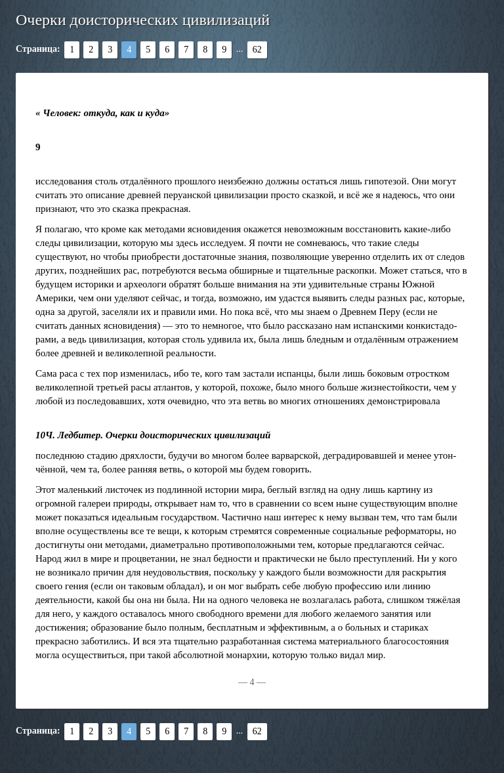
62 (257, 49)
